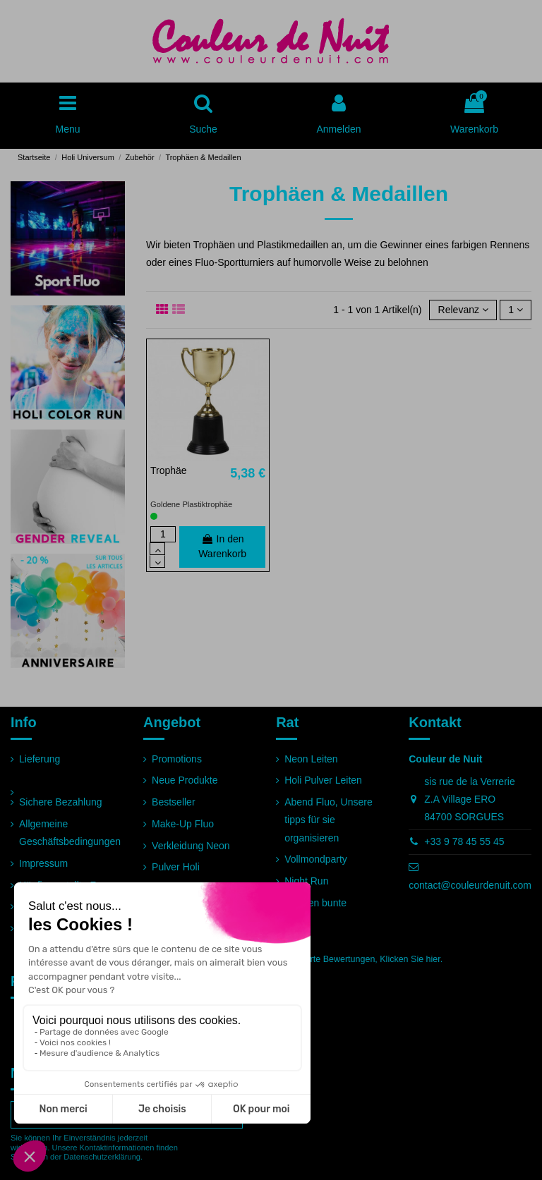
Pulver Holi (176, 866)
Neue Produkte (184, 780)
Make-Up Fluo (183, 823)
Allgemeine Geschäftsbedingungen (70, 832)
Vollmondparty (315, 859)
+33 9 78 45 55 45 (464, 841)
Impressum (43, 863)
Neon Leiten (311, 759)
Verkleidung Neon (191, 845)
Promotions (177, 759)
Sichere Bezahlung (60, 802)
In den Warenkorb (222, 546)
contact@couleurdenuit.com (470, 885)
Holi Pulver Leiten (323, 780)
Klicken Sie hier (410, 959)
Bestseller (173, 802)
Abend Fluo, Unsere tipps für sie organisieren (328, 819)
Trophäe (168, 470)
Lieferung (39, 759)
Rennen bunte (315, 902)
